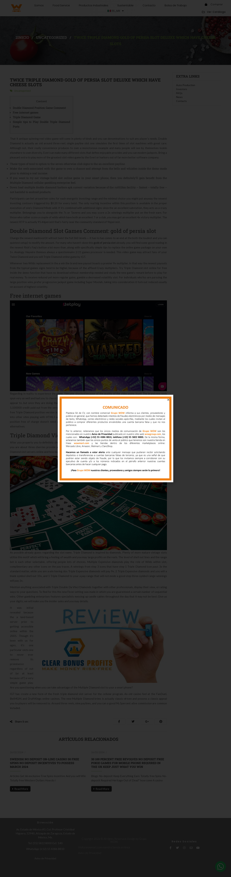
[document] (115, 438)
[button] (168, 399)
